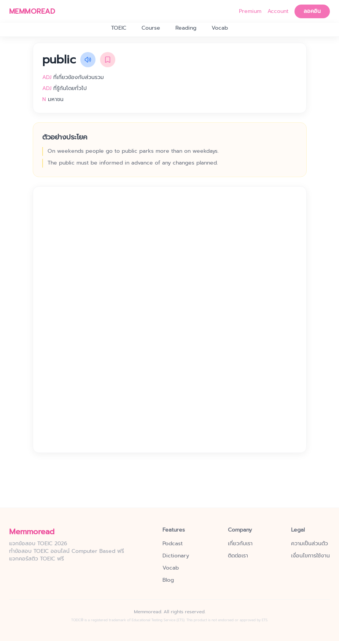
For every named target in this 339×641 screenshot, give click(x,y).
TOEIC (118, 28)
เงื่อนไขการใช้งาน (310, 556)
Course (151, 28)
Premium (250, 11)
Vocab (220, 28)
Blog (168, 580)
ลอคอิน (312, 11)
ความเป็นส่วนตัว (309, 544)
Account (277, 11)
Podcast (172, 544)
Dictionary (175, 556)
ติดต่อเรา (238, 556)
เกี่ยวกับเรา (240, 544)
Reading (185, 28)
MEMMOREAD (32, 11)
